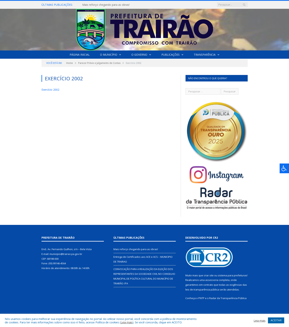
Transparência (205, 54)
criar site (209, 275)
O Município (108, 54)
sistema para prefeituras (232, 275)
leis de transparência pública (202, 289)
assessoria (211, 280)
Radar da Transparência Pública (228, 298)
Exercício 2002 (50, 89)
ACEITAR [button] (276, 320)
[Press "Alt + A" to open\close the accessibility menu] (284, 168)
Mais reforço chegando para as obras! (105, 5)
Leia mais (127, 322)
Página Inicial (80, 54)
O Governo (139, 54)
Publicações (170, 54)
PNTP (201, 298)
